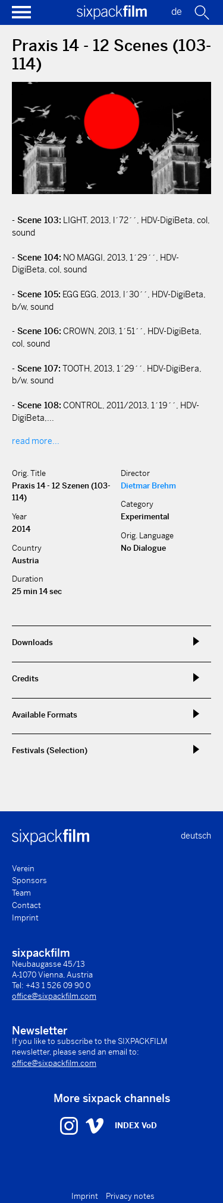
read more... (35, 441)
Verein (23, 869)
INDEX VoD (136, 1126)
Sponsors (29, 880)
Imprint (25, 918)
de (176, 11)
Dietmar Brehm (148, 486)
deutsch (196, 835)
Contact (26, 905)
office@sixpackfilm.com (54, 996)
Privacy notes (130, 1196)
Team (21, 893)
